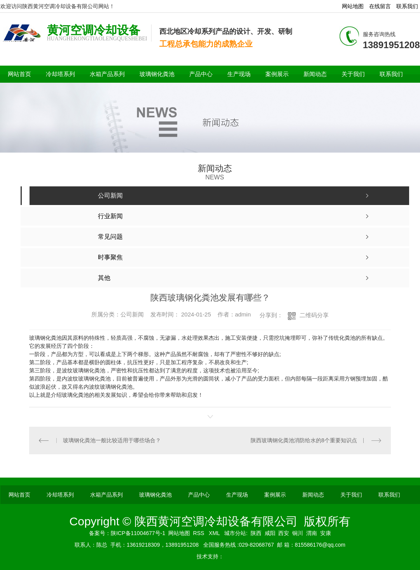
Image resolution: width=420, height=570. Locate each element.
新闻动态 (315, 74)
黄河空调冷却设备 (93, 30)
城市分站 (235, 533)
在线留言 (380, 6)
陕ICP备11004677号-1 (138, 533)
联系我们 (407, 6)
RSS (199, 533)
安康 (325, 533)
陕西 (256, 533)
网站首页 (19, 74)
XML (215, 533)
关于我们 (353, 74)
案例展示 (277, 74)
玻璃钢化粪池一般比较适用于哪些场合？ (112, 440)
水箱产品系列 (107, 74)
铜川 (297, 533)
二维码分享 (314, 315)
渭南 (311, 533)
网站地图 (353, 6)
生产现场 (239, 74)
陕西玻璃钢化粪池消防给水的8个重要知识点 (304, 440)
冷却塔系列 (60, 74)
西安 (283, 533)
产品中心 (201, 74)
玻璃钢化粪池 (156, 74)
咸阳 (270, 533)
